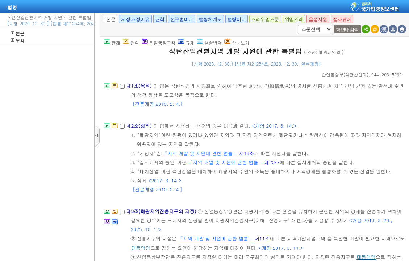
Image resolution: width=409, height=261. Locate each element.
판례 (112, 43)
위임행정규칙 (158, 43)
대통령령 (140, 247)
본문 (17, 33)
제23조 (272, 162)
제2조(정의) (139, 125)
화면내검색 (347, 29)
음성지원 (318, 19)
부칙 (17, 40)
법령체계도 (210, 19)
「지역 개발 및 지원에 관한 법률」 (200, 153)
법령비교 (237, 19)
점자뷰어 (342, 19)
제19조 (246, 153)
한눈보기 (236, 43)
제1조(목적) (139, 85)
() (345, 74)
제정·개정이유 (135, 19)
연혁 (159, 19)
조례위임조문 (265, 19)
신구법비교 (181, 19)
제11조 (262, 238)
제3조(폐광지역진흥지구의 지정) (162, 211)
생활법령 (209, 43)
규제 (186, 43)
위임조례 (294, 19)
